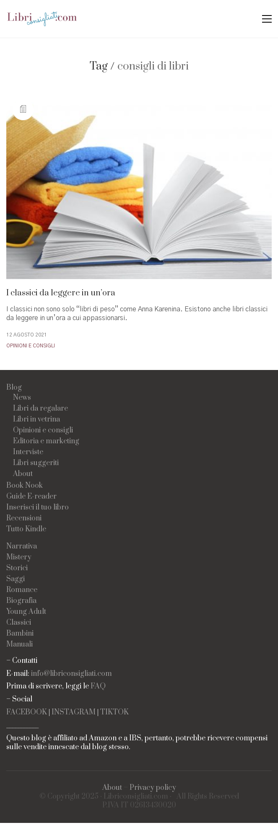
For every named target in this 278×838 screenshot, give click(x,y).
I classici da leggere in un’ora (60, 293)
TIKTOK (114, 712)
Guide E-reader (31, 496)
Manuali (19, 644)
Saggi (15, 579)
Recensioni (24, 518)
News (22, 397)
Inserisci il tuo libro (37, 507)
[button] (267, 19)
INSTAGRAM (74, 712)
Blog (14, 387)
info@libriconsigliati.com (71, 674)
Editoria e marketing (46, 441)
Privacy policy (153, 788)
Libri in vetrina (36, 419)
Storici (17, 568)
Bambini (20, 633)
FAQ (98, 686)
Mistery (18, 557)
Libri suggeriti (36, 463)
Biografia (21, 601)
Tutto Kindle (26, 529)
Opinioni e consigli (30, 345)
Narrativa (21, 546)
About (23, 474)
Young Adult (26, 612)
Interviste (28, 452)
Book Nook (24, 485)
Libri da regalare (40, 408)
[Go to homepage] (42, 18)
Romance (21, 590)
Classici (18, 622)
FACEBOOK (26, 712)
